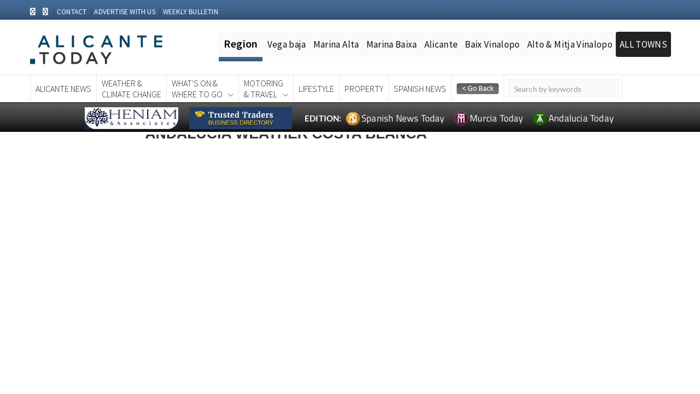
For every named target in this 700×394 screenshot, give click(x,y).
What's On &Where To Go (197, 89)
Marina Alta (336, 44)
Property (364, 88)
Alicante (441, 44)
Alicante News (63, 88)
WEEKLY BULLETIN (190, 11)
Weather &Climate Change (131, 89)
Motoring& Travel (263, 89)
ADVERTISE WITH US (124, 11)
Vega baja (286, 44)
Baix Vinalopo (492, 44)
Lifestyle (316, 88)
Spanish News (420, 88)
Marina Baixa (391, 44)
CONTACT (71, 11)
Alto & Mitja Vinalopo (569, 44)
